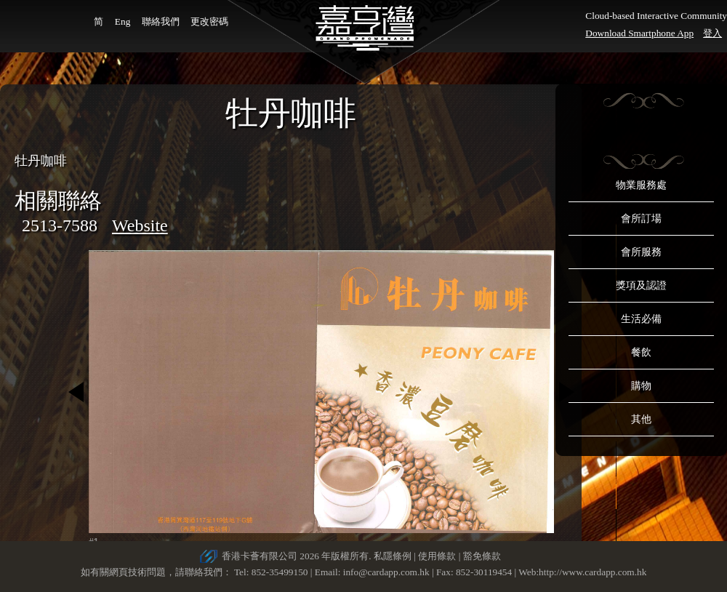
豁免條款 (482, 556)
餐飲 (641, 352)
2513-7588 (59, 225)
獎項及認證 (641, 285)
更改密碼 (209, 21)
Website (140, 225)
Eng (122, 21)
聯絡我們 (161, 21)
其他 (641, 419)
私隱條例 (392, 556)
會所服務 (641, 252)
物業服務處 (641, 185)
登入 (712, 33)
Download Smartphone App (639, 33)
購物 (641, 385)
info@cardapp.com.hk (387, 572)
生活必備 (641, 318)
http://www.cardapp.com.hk (592, 572)
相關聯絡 (58, 200)
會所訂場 (641, 218)
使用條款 (437, 556)
